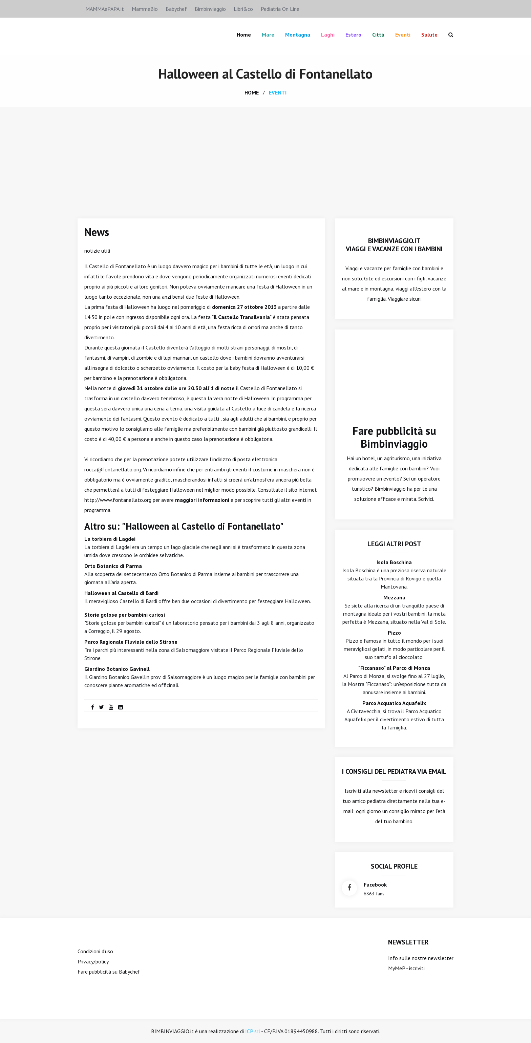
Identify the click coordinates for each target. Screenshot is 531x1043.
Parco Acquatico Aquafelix (394, 703)
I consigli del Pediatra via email (394, 771)
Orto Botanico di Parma (113, 565)
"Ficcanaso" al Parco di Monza (394, 667)
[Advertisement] (265, 157)
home (252, 92)
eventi (277, 92)
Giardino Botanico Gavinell (117, 668)
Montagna (297, 34)
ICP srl (252, 1031)
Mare (268, 34)
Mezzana (394, 597)
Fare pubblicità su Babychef (109, 971)
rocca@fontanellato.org (112, 469)
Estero (353, 34)
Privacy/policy (93, 961)
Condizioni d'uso (95, 951)
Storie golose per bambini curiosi (124, 614)
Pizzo (394, 632)
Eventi (402, 34)
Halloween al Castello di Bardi (121, 593)
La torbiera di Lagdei (109, 538)
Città (378, 34)
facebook (375, 884)
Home (244, 34)
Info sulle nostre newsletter (420, 958)
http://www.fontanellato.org (117, 499)
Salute (429, 34)
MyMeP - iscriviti (406, 968)
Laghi (328, 34)
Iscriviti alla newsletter (371, 790)
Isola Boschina (394, 562)
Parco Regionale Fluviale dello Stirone (130, 641)
